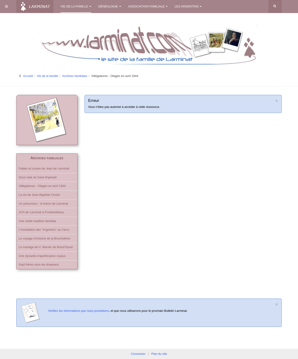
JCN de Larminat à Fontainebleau (41, 212)
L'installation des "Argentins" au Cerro (44, 229)
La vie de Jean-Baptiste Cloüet (39, 194)
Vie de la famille (76, 6)
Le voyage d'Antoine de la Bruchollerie (44, 238)
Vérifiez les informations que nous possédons (78, 310)
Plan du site (159, 354)
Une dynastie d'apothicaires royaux (42, 256)
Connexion (138, 354)
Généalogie (109, 6)
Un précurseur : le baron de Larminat (43, 203)
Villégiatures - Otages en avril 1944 (42, 186)
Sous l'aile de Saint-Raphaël (38, 177)
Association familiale (148, 6)
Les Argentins (188, 6)
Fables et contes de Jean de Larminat (44, 168)
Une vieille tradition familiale (37, 221)
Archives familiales (74, 76)
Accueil (28, 76)
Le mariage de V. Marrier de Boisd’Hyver (46, 247)
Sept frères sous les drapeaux (39, 264)
